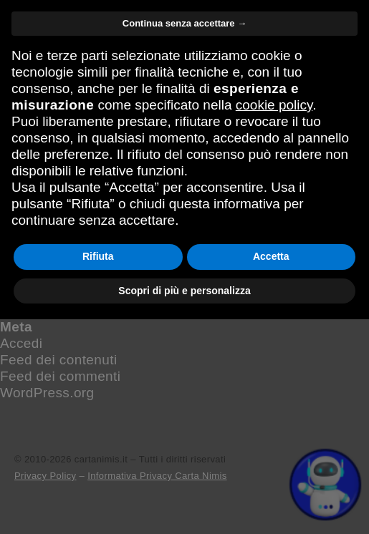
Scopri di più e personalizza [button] (184, 504)
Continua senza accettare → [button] (184, 238)
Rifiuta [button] (98, 471)
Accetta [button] (271, 471)
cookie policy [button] (274, 319)
